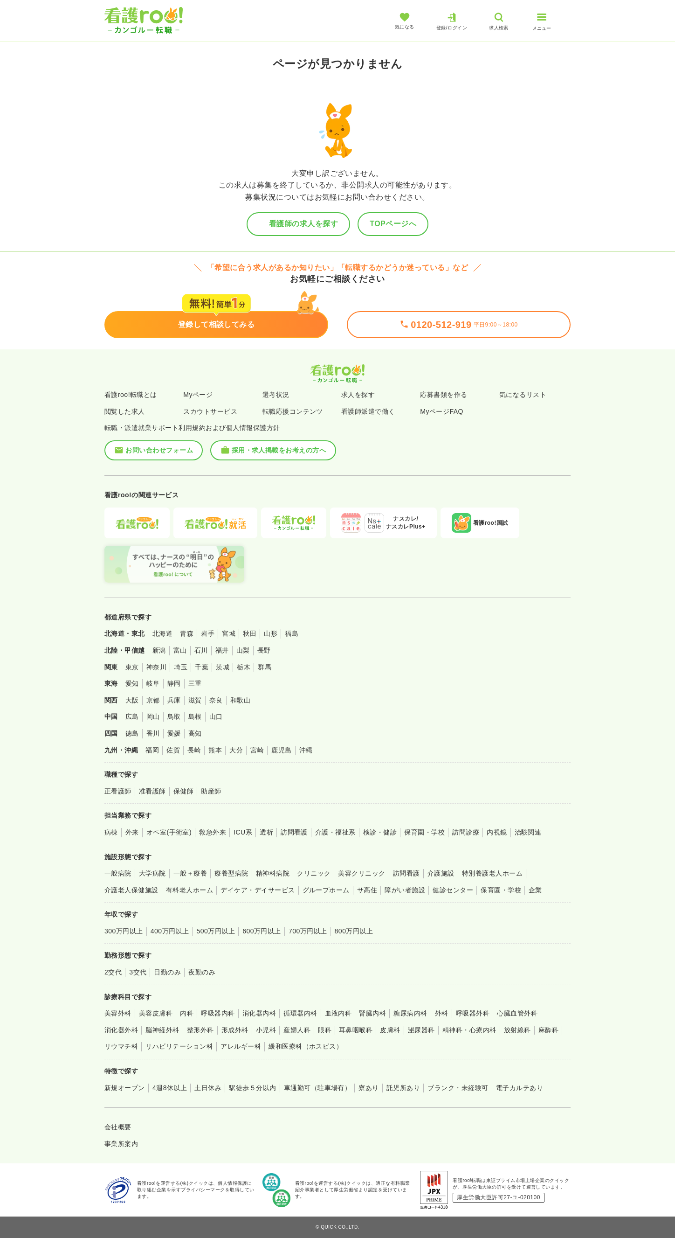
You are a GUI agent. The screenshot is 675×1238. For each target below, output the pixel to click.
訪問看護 (294, 832)
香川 (153, 733)
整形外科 (200, 1030)
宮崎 (257, 750)
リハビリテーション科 (179, 1046)
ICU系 (243, 832)
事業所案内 (121, 1144)
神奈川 (156, 667)
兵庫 (174, 700)
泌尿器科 (421, 1030)
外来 (132, 832)
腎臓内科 (372, 1013)
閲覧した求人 (124, 411)
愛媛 (174, 733)
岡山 (153, 716)
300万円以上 (123, 931)
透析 (266, 832)
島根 (195, 716)
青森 (186, 633)
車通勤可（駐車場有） (317, 1088)
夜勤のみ (201, 972)
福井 (222, 650)
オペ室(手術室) (169, 832)
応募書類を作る (443, 394)
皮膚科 (390, 1030)
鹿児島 (281, 750)
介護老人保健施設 (131, 890)
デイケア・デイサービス (257, 890)
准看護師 (152, 791)
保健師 (183, 791)
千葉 (201, 667)
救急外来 (212, 832)
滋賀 (195, 700)
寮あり (368, 1088)
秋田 (249, 633)
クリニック (314, 873)
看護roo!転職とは (130, 394)
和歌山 (240, 700)
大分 (236, 750)
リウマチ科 (121, 1046)
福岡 (152, 750)
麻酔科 (548, 1030)
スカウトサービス (210, 411)
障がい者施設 (405, 890)
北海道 (162, 633)
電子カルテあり (519, 1088)
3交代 (137, 972)
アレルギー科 (240, 1046)
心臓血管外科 (517, 1013)
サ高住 (367, 890)
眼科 (324, 1030)
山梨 (243, 650)
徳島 (132, 733)
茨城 (222, 667)
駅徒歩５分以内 (252, 1088)
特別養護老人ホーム (492, 873)
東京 (132, 667)
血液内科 (338, 1013)
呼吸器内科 (217, 1013)
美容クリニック (361, 873)
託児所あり (403, 1088)
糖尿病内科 (410, 1013)
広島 (132, 716)
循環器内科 (300, 1013)
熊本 (215, 750)
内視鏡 (497, 832)
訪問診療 (465, 832)
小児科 (266, 1030)
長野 (264, 650)
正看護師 (117, 791)
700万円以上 (308, 931)
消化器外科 (121, 1030)
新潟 (159, 650)
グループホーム (326, 890)
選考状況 (275, 394)
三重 (195, 683)
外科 (441, 1013)
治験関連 (528, 832)
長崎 (194, 750)
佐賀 (173, 750)
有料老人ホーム (189, 890)
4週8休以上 (169, 1088)
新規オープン (124, 1088)
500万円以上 (215, 931)
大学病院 (152, 873)
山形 (270, 633)
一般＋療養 (190, 873)
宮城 (228, 633)
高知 (195, 733)
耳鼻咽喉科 (355, 1030)
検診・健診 (380, 832)
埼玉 (180, 667)
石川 (201, 650)
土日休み (207, 1088)
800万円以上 (354, 931)
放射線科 (517, 1030)
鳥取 (174, 716)
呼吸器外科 (472, 1013)
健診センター (453, 890)
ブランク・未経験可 (457, 1088)
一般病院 (117, 873)
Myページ (198, 394)
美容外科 (117, 1013)
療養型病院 (231, 873)
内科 (186, 1013)
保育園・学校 (424, 832)
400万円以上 (170, 931)
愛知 (132, 683)
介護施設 (441, 873)
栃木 (243, 667)
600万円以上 (261, 931)
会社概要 (117, 1127)
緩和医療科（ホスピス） (306, 1046)
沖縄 (306, 750)
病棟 (111, 832)
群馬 (264, 667)
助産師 (211, 791)
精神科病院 (272, 873)
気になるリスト (522, 394)
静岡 (174, 683)
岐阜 (153, 683)
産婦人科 (296, 1030)
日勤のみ (167, 972)
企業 (535, 890)
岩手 (207, 633)
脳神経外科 (162, 1030)
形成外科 (234, 1030)
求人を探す (358, 394)
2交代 (113, 972)
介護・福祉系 (335, 832)
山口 (216, 716)
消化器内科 (259, 1013)
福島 (291, 633)
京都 (153, 700)
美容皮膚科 (155, 1013)
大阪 (132, 700)
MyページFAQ (441, 411)
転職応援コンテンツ (292, 411)
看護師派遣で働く (368, 411)
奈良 (216, 700)
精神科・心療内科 (469, 1030)
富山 (180, 650)
